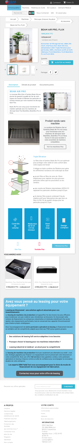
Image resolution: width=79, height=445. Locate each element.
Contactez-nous (9, 431)
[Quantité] (43, 62)
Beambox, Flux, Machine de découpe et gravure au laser (18, 283)
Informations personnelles (50, 408)
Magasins (7, 437)
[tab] (39, 336)
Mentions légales (9, 411)
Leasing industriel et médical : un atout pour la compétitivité (34, 347)
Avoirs (43, 413)
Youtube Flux (39, 249)
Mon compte (8, 442)
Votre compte (47, 405)
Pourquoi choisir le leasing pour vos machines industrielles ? (35, 342)
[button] (61, 246)
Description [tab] (13, 85)
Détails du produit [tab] (29, 85)
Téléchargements (10, 421)
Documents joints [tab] (47, 85)
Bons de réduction (47, 419)
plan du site (8, 434)
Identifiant (7, 440)
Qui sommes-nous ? (11, 429)
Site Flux (18, 249)
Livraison (7, 408)
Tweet (56, 72)
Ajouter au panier (61, 62)
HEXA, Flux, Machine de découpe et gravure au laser (47, 283)
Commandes (45, 411)
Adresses (44, 416)
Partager (50, 72)
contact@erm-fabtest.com (47, 441)
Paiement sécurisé (10, 419)
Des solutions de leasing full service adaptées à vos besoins (34, 336)
